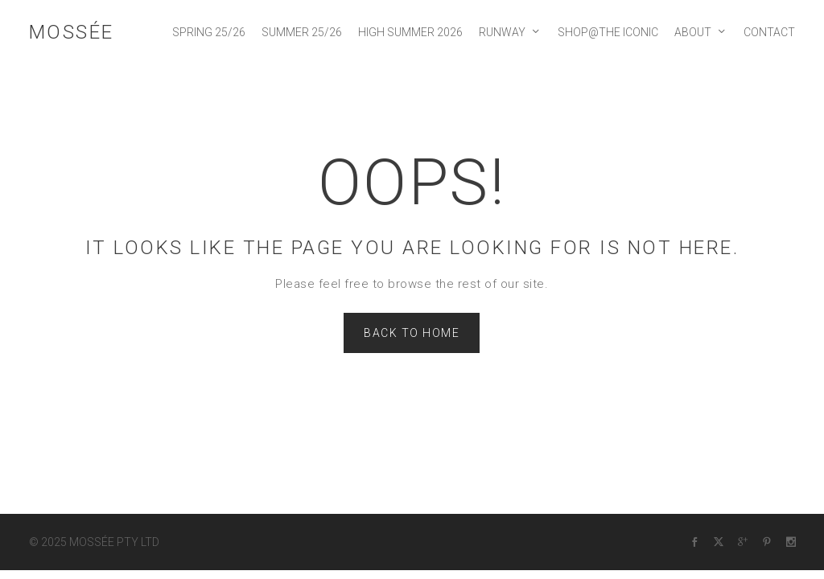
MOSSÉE (71, 32)
